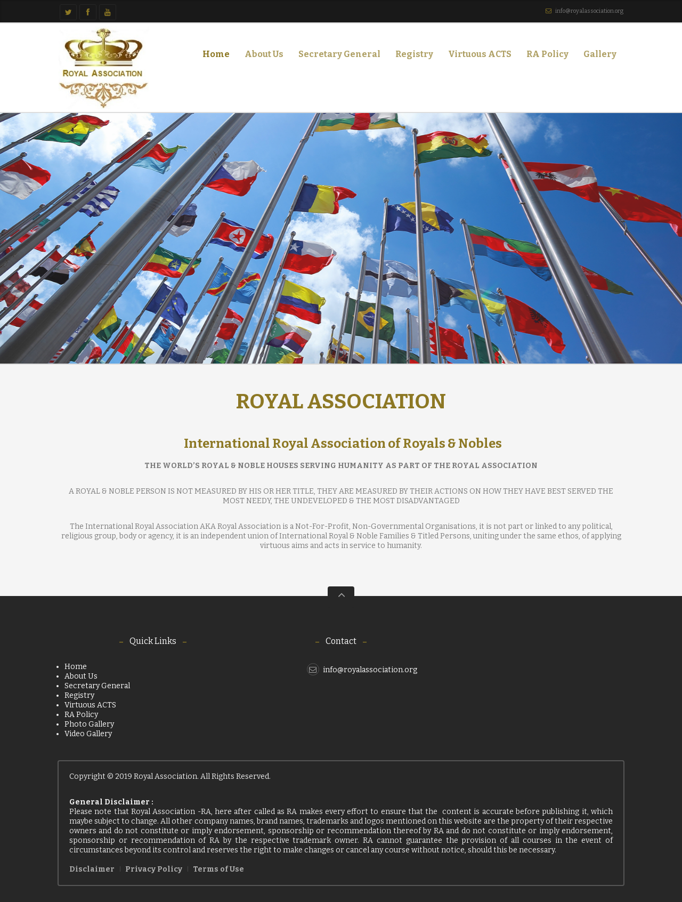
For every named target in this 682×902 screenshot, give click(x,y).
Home (216, 54)
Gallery (596, 56)
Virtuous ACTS (480, 54)
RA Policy (547, 54)
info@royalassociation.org (589, 10)
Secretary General (339, 54)
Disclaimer (92, 869)
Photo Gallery (89, 724)
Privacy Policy (153, 869)
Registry (414, 54)
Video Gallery (88, 733)
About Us (260, 56)
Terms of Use (218, 869)
